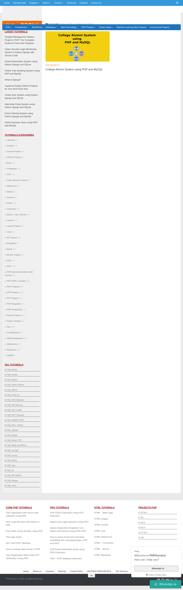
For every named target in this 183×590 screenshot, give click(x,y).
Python (46, 3)
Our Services (122, 580)
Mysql (9, 258)
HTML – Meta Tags (103, 522)
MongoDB (11, 253)
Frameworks (21, 27)
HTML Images (101, 528)
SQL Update (12, 439)
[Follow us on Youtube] (29, 33)
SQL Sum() (12, 465)
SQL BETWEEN (14, 485)
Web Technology (68, 27)
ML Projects (12, 247)
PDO (9, 270)
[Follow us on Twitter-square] (26, 33)
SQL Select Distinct (15, 394)
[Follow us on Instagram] (37, 33)
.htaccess (11, 149)
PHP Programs (13, 296)
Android (58, 3)
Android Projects (14, 161)
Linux (9, 241)
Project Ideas (105, 27)
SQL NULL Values (15, 434)
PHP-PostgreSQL (14, 319)
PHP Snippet (12, 307)
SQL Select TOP (14, 449)
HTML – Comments (103, 552)
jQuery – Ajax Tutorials (16, 224)
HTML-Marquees (102, 564)
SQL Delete (12, 444)
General (10, 207)
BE (142, 527)
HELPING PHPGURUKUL (99, 580)
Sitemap (62, 580)
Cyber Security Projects (17, 189)
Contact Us (96, 3)
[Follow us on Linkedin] (33, 33)
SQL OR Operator (15, 414)
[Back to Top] (91, 585)
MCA (143, 537)
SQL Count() (12, 460)
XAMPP (10, 365)
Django (10, 201)
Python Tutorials (14, 330)
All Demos (71, 3)
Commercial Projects (159, 27)
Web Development (15, 348)
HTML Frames (101, 534)
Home (7, 3)
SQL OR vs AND (14, 419)
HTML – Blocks (101, 558)
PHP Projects (87, 27)
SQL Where (12, 399)
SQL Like (11, 475)
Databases (51, 27)
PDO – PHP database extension (66, 568)
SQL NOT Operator (15, 424)
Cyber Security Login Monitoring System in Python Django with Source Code (20, 61)
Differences (12, 195)
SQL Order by (13, 404)
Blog (9, 172)
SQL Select (12, 389)
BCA (143, 532)
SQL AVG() (12, 470)
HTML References (103, 546)
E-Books (84, 3)
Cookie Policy (76, 580)
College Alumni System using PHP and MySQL (74, 78)
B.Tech (144, 522)
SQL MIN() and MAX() (17, 455)
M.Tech (144, 542)
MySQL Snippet (14, 264)
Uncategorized (13, 342)
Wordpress (11, 359)
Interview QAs (19, 3)
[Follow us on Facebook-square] (22, 33)
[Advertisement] (134, 14)
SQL (9, 336)
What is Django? (13, 89)
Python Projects (14, 325)
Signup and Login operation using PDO (69, 531)
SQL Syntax (12, 384)
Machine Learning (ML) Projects (131, 27)
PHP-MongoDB (13, 313)
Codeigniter (12, 178)
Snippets (33, 3)
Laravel (10, 230)
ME (142, 547)
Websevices (12, 353)
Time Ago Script (13, 546)
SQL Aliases (12, 490)
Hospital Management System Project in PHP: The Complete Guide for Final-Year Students (19, 49)
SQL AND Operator (15, 409)
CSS (9, 184)
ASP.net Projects (14, 166)
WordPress (37, 27)
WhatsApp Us (162, 573)
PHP (8, 27)
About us (37, 580)
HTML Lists (99, 540)
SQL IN (10, 480)
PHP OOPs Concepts (16, 290)
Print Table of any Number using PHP (24, 540)
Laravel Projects (14, 235)
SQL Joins (11, 495)
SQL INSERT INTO (15, 429)
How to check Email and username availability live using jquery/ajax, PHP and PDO (68, 549)
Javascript (11, 218)
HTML (9, 212)
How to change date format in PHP (23, 558)
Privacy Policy (138, 580)
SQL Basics (12, 379)
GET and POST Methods (18, 552)
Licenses (50, 580)
